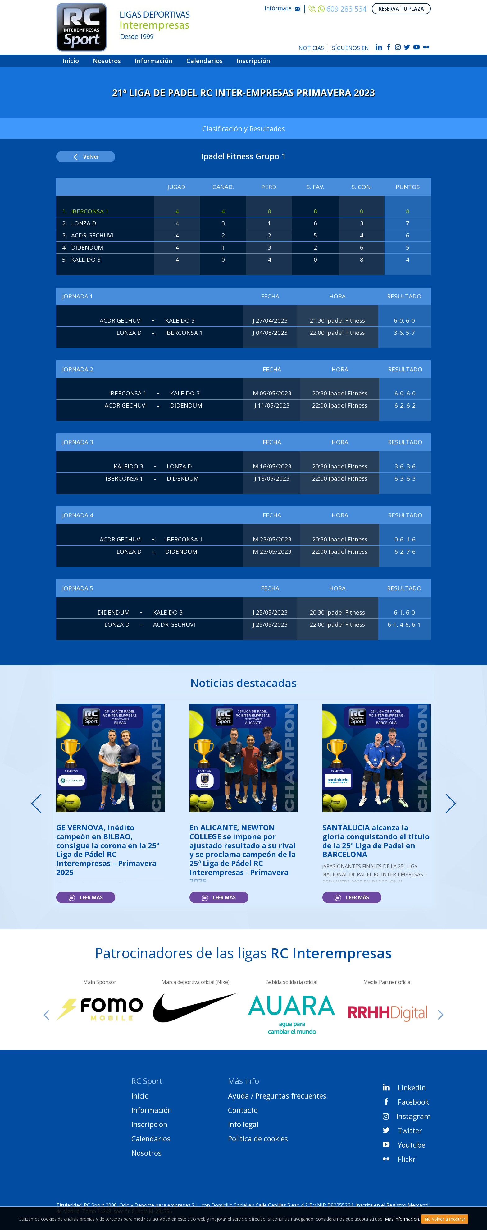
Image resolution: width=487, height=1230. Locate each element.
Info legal (243, 1124)
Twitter (402, 1131)
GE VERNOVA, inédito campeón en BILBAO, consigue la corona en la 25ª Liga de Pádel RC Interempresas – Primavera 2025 (107, 849)
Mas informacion (402, 1219)
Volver (85, 156)
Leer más (85, 897)
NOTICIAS (311, 48)
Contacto (243, 1110)
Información (153, 61)
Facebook (406, 1102)
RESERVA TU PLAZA (401, 8)
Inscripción (253, 61)
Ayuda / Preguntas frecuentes (277, 1096)
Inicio (70, 61)
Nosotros (107, 61)
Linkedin (404, 1088)
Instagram (407, 1116)
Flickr (399, 1159)
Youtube (404, 1145)
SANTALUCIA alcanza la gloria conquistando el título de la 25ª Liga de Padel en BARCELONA (376, 840)
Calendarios (204, 61)
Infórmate (282, 8)
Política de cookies (258, 1139)
